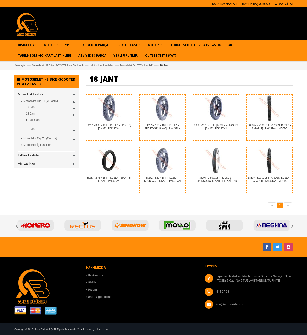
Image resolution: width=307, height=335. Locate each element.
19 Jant (30, 129)
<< (272, 205)
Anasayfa (19, 65)
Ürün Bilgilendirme (100, 297)
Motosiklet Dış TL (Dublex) (40, 138)
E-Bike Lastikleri (29, 155)
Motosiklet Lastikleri (102, 65)
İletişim (92, 289)
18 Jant (30, 113)
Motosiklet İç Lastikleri (37, 145)
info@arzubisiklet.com (230, 304)
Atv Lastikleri (27, 163)
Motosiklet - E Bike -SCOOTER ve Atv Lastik (58, 65)
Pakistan (34, 119)
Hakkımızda (95, 275)
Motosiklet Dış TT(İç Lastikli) (136, 65)
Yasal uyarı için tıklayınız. (93, 329)
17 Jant (30, 107)
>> (288, 205)
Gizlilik (92, 282)
